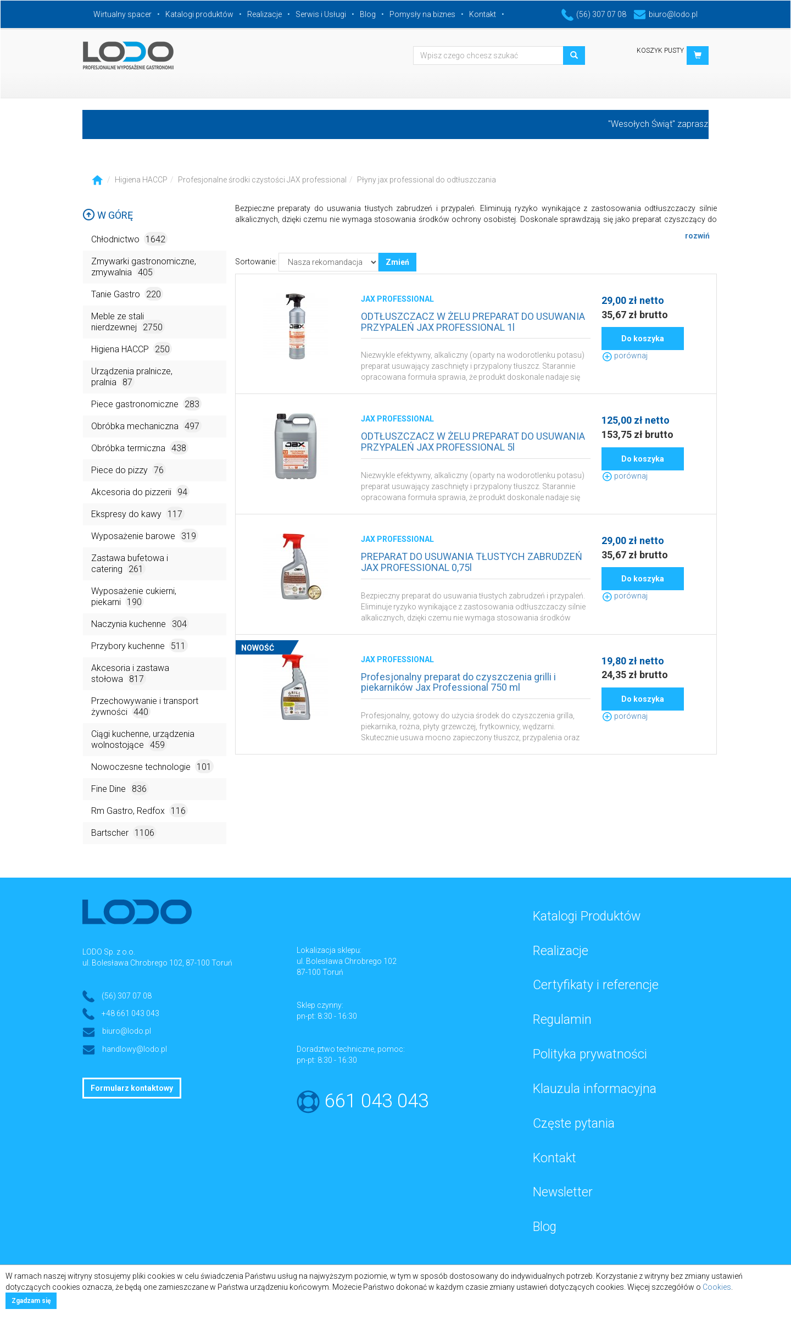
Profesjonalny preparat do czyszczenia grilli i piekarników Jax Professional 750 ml (458, 682)
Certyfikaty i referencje (596, 985)
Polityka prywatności (590, 1054)
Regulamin (562, 1019)
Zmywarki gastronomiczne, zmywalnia (143, 267)
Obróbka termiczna (139, 447)
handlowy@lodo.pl (134, 1049)
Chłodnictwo (129, 239)
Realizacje (264, 14)
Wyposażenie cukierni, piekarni (133, 597)
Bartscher (124, 832)
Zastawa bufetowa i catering (129, 564)
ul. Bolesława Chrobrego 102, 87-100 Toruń (157, 962)
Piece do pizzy (128, 469)
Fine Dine (120, 788)
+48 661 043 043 (130, 1013)
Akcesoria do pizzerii (140, 491)
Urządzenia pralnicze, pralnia (131, 377)
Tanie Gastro (127, 294)
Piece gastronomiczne (146, 404)
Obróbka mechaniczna (146, 425)
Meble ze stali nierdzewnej (128, 322)
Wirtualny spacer (122, 14)
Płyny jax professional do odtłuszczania (426, 179)
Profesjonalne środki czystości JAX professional (262, 179)
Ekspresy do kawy (138, 513)
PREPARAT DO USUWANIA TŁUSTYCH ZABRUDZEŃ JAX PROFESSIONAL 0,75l (471, 562)
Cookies (717, 1287)
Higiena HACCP (141, 179)
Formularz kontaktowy (132, 1088)
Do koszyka (642, 338)
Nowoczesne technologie (152, 766)
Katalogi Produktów (586, 916)
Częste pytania (574, 1123)
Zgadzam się (31, 1301)
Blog (368, 14)
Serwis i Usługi (321, 14)
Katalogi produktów (199, 14)
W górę (107, 215)
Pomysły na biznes (422, 14)
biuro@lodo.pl (665, 14)
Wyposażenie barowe (144, 535)
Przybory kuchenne (139, 645)
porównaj (624, 355)
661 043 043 (376, 1101)
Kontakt (482, 14)
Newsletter (563, 1192)
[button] (698, 55)
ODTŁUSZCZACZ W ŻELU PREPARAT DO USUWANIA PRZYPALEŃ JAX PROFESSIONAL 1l (473, 321)
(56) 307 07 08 (593, 14)
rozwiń (697, 235)
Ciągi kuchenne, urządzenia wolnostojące (142, 740)
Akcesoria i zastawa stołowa (130, 674)
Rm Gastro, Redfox (139, 810)
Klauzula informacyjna (594, 1088)
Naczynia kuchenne (140, 623)
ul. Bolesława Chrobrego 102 (347, 961)
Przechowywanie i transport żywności (144, 707)
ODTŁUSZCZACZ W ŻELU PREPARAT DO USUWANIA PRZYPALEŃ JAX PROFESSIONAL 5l (473, 441)
